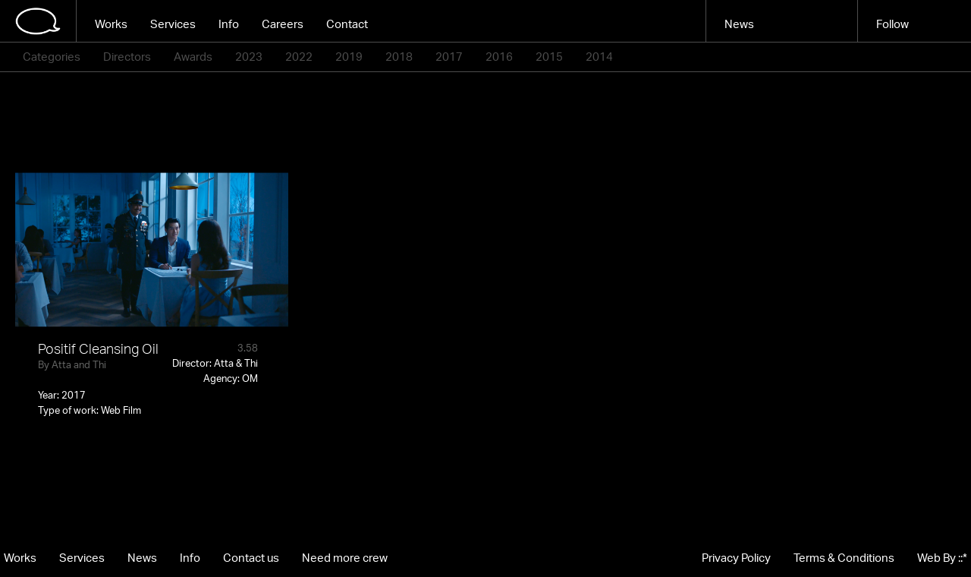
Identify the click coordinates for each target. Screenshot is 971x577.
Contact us (251, 557)
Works (111, 24)
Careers (282, 24)
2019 (349, 56)
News (739, 24)
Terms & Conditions (843, 557)
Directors (127, 56)
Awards (193, 56)
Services (173, 24)
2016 (499, 56)
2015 (549, 56)
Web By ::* (942, 557)
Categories (51, 56)
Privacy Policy (736, 557)
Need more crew (345, 557)
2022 (299, 56)
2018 (399, 56)
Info (228, 24)
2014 (599, 56)
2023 (248, 56)
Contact (347, 24)
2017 (449, 56)
